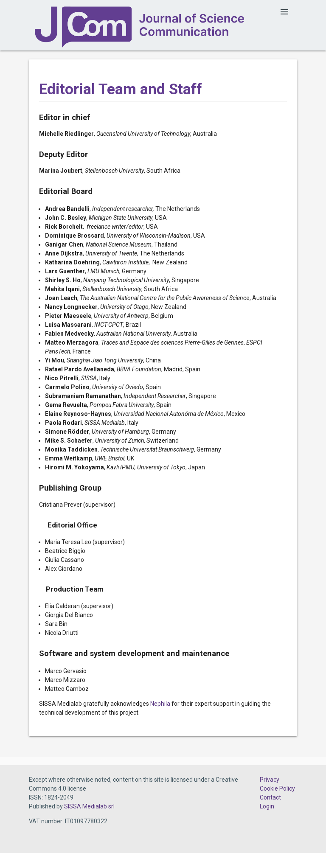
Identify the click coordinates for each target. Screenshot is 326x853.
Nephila (160, 703)
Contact (270, 797)
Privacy (269, 779)
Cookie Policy (277, 788)
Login (267, 806)
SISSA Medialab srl (89, 806)
